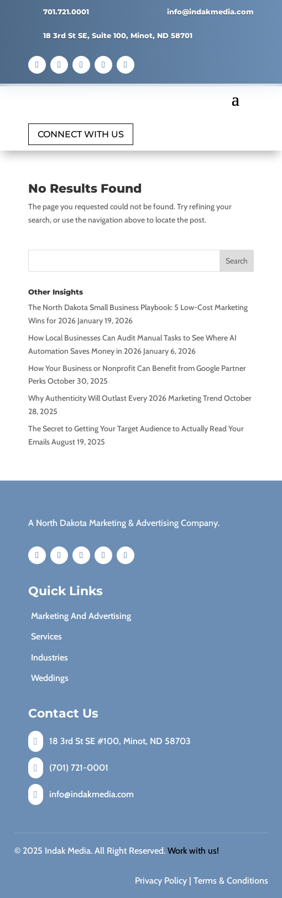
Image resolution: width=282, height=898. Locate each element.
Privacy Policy (161, 880)
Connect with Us (81, 134)
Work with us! (193, 850)
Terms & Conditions (231, 880)
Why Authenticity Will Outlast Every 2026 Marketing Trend (125, 398)
